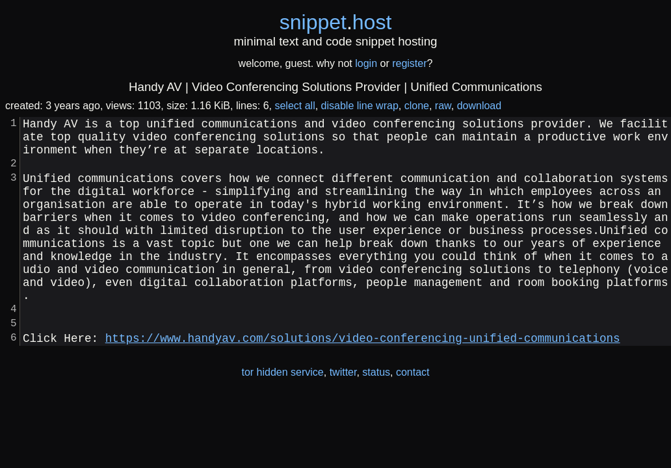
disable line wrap (360, 105)
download (479, 105)
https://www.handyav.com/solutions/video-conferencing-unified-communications (362, 381)
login (366, 63)
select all (294, 105)
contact (413, 416)
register (409, 63)
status (376, 416)
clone (416, 105)
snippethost (336, 22)
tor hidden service (282, 416)
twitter (343, 416)
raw (443, 105)
